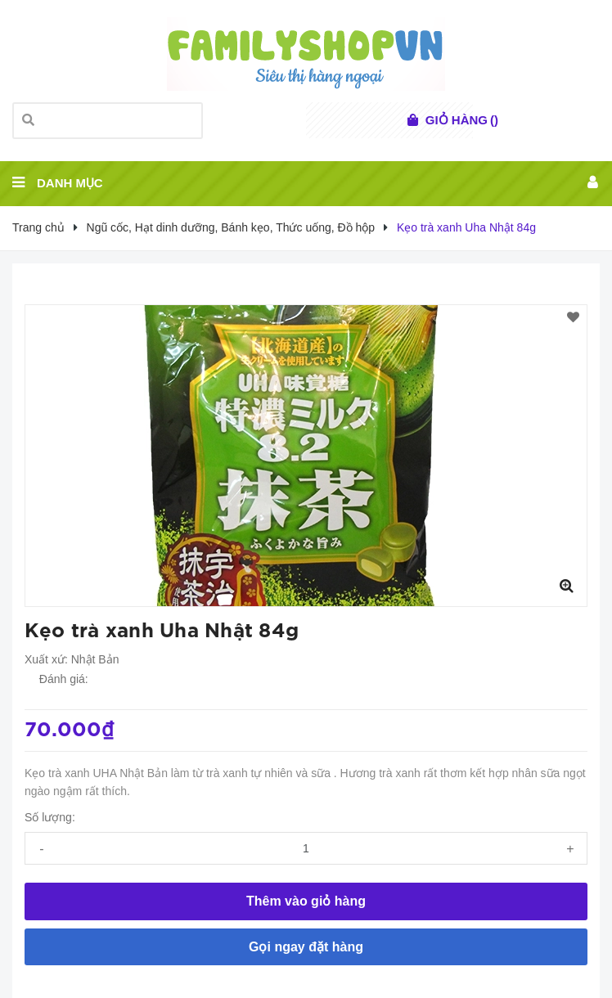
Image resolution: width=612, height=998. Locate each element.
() (461, 120)
